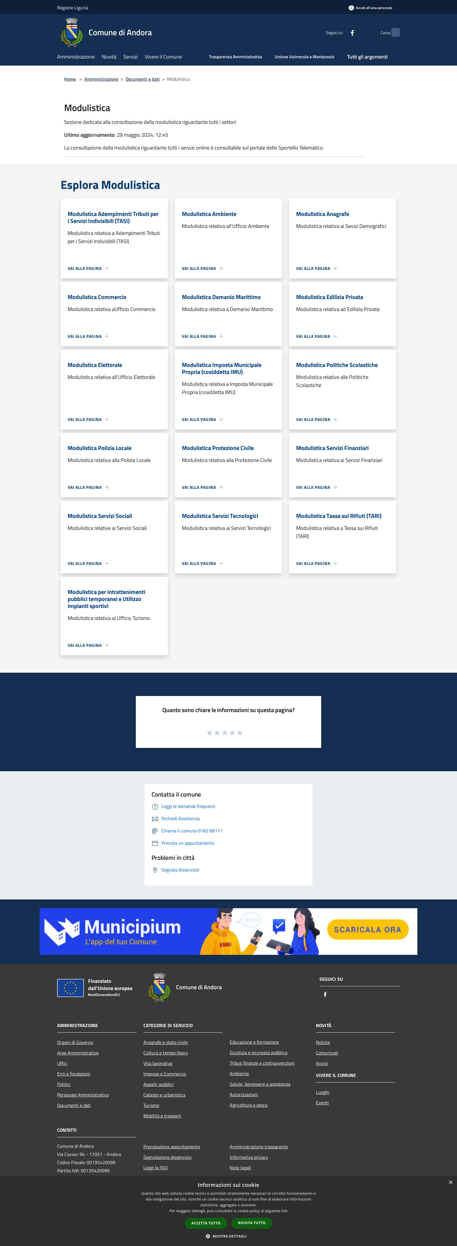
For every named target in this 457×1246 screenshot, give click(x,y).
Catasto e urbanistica (164, 1094)
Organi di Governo (75, 1042)
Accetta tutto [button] (206, 1223)
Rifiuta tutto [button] (252, 1222)
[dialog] (228, 1211)
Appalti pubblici (158, 1084)
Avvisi (322, 1063)
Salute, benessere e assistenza (260, 1083)
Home (70, 78)
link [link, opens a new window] (285, 1210)
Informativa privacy (249, 1157)
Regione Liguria (72, 7)
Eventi (322, 1102)
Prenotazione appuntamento (171, 1146)
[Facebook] (341, 32)
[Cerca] (393, 32)
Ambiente (239, 1073)
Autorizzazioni (244, 1094)
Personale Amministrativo (83, 1094)
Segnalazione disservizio (167, 1157)
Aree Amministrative (78, 1052)
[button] (228, 1236)
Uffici (62, 1063)
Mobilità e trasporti (162, 1115)
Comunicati (327, 1052)
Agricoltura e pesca (249, 1104)
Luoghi (322, 1092)
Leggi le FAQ (155, 1167)
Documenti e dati (143, 78)
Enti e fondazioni (73, 1073)
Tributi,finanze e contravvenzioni (262, 1062)
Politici (64, 1084)
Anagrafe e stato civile (165, 1042)
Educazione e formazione (254, 1041)
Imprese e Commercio (164, 1073)
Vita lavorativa (157, 1063)
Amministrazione (101, 78)
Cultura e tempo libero (165, 1052)
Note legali (240, 1167)
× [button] (450, 1182)
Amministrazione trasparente (259, 1146)
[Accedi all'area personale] (370, 8)
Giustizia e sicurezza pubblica (258, 1052)
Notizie (323, 1042)
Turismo (151, 1105)
